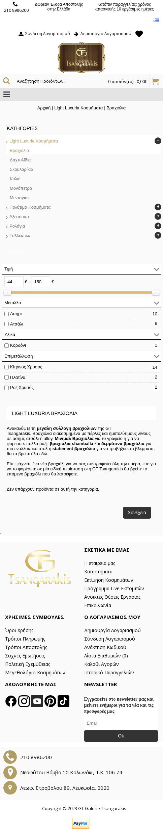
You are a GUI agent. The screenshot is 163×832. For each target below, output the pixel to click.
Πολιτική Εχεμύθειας (27, 664)
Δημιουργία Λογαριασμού (112, 630)
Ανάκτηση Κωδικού (105, 647)
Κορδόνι (18, 345)
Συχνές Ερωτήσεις (25, 655)
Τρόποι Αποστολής (26, 647)
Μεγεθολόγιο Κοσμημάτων (35, 672)
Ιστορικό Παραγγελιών (109, 672)
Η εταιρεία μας (99, 563)
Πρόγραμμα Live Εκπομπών (114, 588)
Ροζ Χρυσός (22, 387)
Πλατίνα (17, 377)
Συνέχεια (137, 512)
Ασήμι (16, 313)
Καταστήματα (98, 571)
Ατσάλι (16, 324)
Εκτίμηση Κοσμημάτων (108, 580)
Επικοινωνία (97, 605)
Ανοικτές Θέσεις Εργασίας (112, 597)
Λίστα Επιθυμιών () (106, 655)
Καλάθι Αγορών (101, 664)
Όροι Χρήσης (19, 630)
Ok (121, 735)
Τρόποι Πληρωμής (25, 638)
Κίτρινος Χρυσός (26, 366)
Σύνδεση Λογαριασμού (109, 638)
